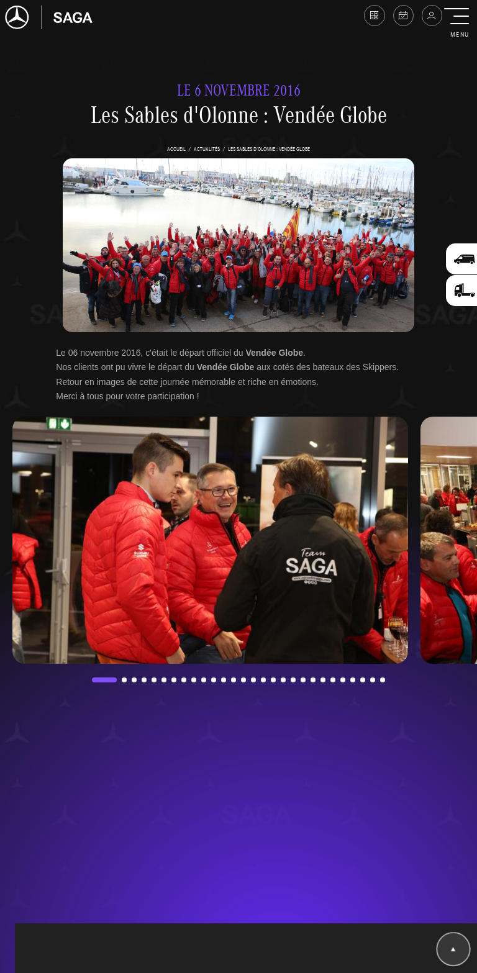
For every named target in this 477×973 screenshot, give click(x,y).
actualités (207, 148)
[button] (459, 23)
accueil (176, 148)
